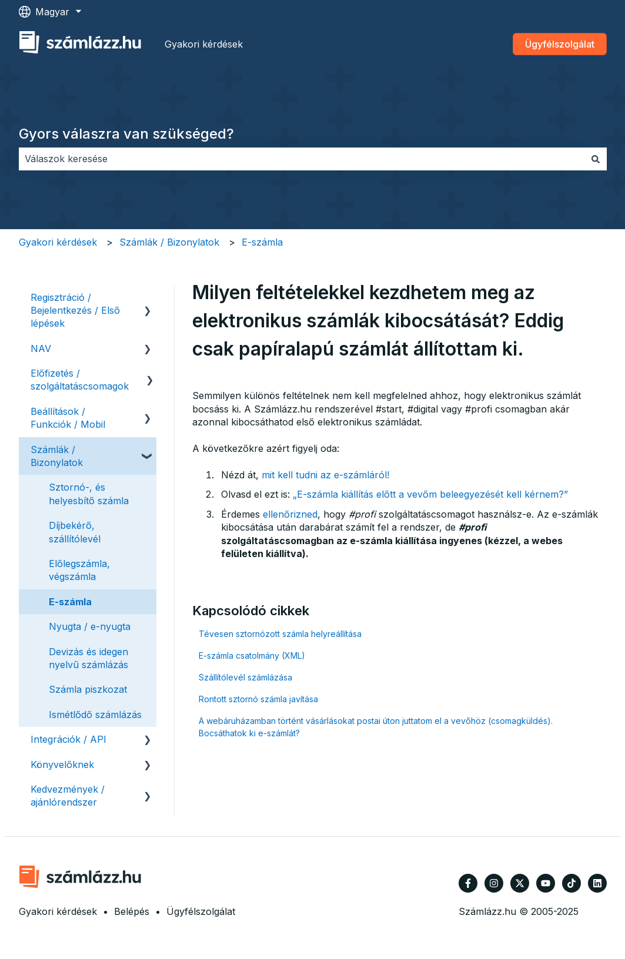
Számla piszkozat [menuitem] (88, 689)
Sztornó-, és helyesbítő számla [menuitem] (89, 493)
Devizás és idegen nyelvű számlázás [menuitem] (88, 658)
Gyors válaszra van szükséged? (126, 133)
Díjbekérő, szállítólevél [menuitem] (75, 531)
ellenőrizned (290, 514)
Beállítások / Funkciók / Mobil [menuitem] (68, 417)
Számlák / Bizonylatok (169, 242)
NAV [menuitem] (41, 348)
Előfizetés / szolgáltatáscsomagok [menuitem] (80, 379)
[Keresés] (595, 158)
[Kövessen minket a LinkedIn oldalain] (597, 883)
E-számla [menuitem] (70, 602)
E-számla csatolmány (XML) (252, 655)
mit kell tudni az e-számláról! (325, 475)
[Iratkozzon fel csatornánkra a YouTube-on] (545, 883)
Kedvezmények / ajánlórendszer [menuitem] (68, 795)
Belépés (131, 911)
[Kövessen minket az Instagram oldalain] (493, 883)
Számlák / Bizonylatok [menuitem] (57, 456)
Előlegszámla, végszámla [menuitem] (79, 570)
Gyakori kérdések (204, 44)
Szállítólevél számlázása (245, 677)
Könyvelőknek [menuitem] (62, 764)
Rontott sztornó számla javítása (258, 699)
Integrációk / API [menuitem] (68, 739)
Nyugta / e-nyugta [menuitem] (90, 626)
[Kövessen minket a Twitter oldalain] (519, 883)
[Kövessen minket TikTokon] (571, 883)
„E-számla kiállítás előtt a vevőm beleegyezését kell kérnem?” (430, 494)
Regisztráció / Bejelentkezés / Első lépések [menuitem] (75, 310)
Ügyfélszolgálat (559, 44)
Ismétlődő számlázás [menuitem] (95, 714)
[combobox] (301, 158)
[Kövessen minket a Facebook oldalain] (468, 883)
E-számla (262, 242)
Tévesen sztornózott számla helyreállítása (280, 634)
